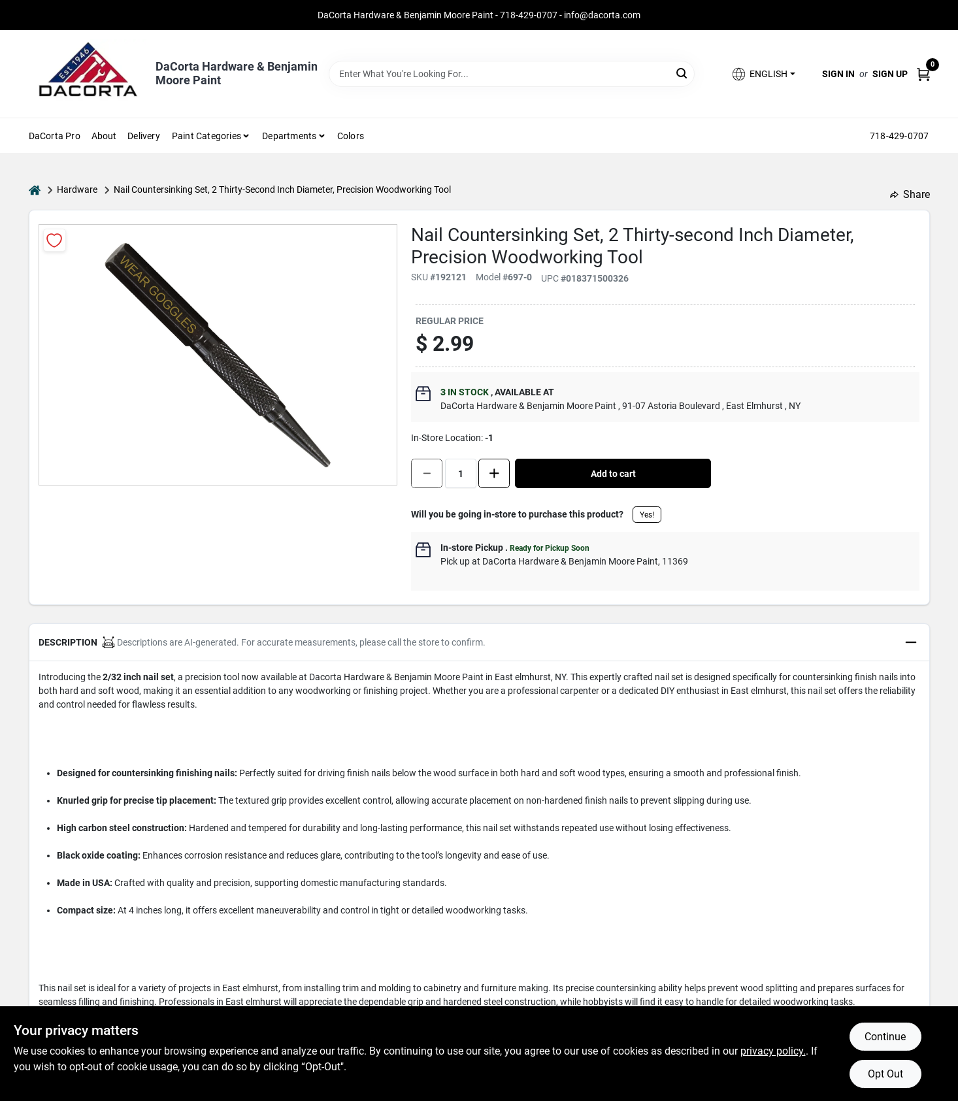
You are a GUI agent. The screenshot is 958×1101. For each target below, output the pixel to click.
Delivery (143, 136)
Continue (885, 1036)
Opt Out (885, 1074)
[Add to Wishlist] (54, 240)
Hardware (77, 189)
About (104, 136)
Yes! (647, 514)
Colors (350, 136)
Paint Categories (206, 136)
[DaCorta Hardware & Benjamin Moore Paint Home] (87, 73)
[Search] (682, 73)
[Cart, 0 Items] (923, 74)
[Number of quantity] (460, 473)
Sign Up (890, 74)
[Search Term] (512, 74)
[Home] (35, 190)
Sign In (838, 74)
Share (910, 194)
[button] (763, 74)
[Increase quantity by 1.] (494, 473)
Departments (289, 136)
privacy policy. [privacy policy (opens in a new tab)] (773, 1051)
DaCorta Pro (54, 136)
